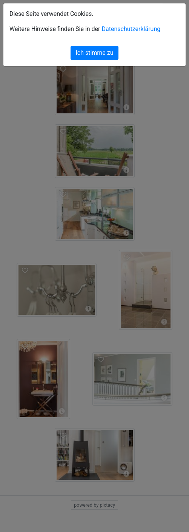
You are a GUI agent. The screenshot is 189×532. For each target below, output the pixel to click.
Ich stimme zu (94, 52)
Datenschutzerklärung (130, 28)
